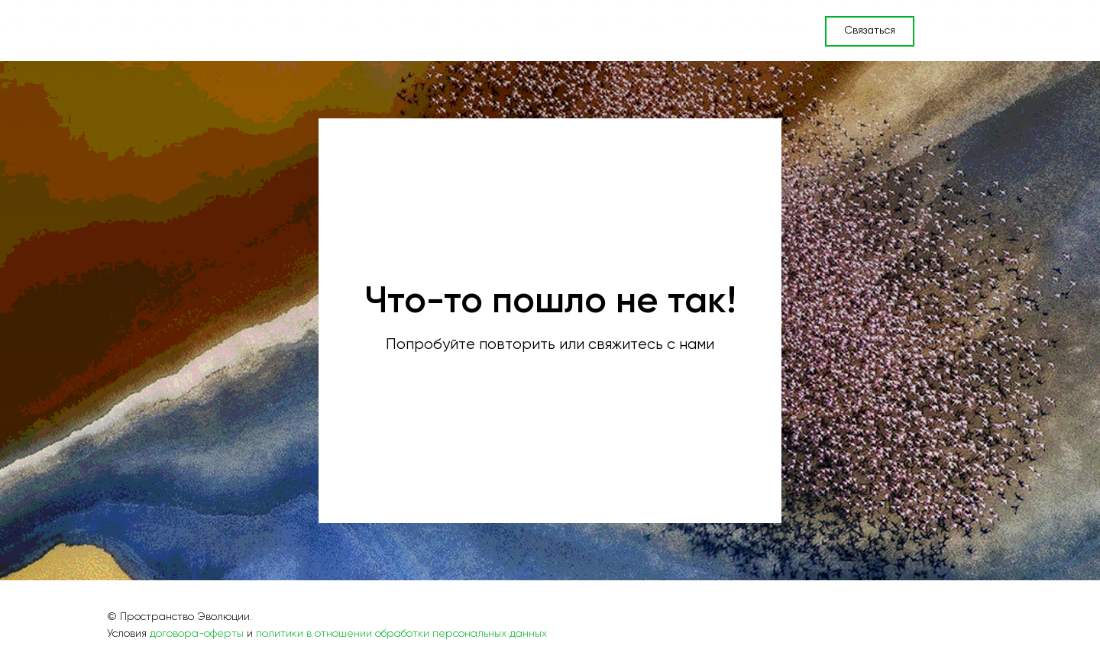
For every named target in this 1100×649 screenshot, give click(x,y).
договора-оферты (197, 633)
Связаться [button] (869, 30)
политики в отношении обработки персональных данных (401, 633)
